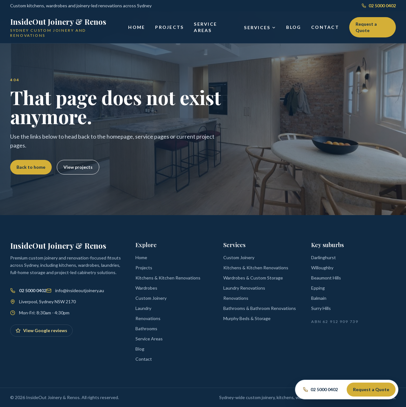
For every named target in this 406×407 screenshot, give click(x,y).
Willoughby (322, 267)
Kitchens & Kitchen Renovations (167, 277)
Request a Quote (366, 27)
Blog (293, 27)
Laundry (143, 308)
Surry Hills (321, 308)
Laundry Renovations (244, 288)
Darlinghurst (323, 257)
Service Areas (205, 27)
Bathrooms (146, 328)
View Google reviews (41, 330)
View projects (78, 167)
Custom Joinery (151, 298)
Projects (169, 27)
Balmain (318, 298)
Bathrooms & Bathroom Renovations (259, 308)
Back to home (30, 167)
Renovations (147, 318)
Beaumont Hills (326, 277)
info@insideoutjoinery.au (79, 290)
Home (136, 27)
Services (260, 27)
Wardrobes (146, 288)
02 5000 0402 (379, 5)
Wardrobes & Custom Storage (253, 277)
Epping (318, 288)
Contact (325, 27)
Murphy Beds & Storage (247, 318)
